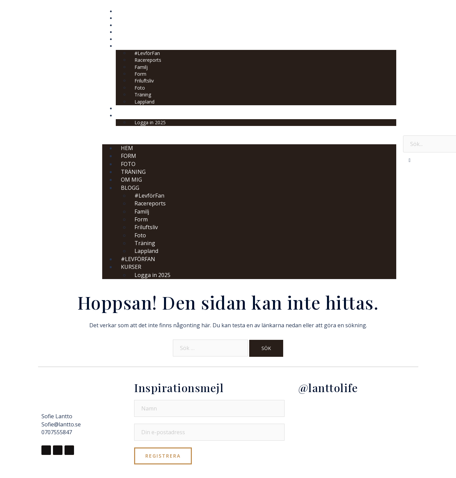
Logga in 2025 (150, 122)
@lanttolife (328, 387)
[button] (249, 135)
